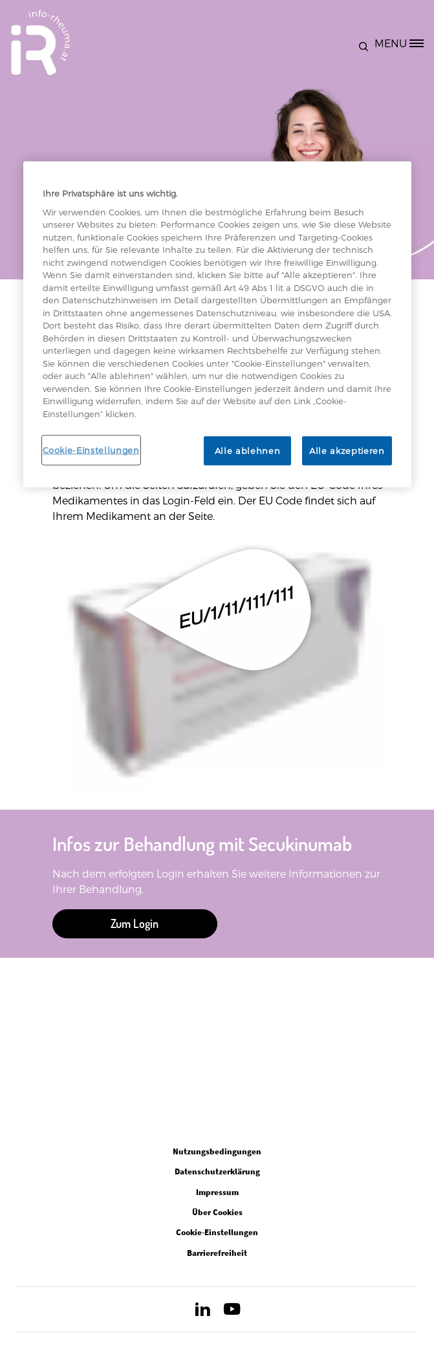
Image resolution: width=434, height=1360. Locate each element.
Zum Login (134, 923)
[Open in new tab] (202, 1312)
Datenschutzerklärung (217, 1171)
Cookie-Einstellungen (91, 450)
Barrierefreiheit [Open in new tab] (217, 1252)
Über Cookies (217, 1212)
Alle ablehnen (247, 451)
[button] (366, 43)
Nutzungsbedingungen (217, 1151)
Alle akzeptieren (346, 451)
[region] (217, 324)
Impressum (217, 1192)
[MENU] (404, 43)
